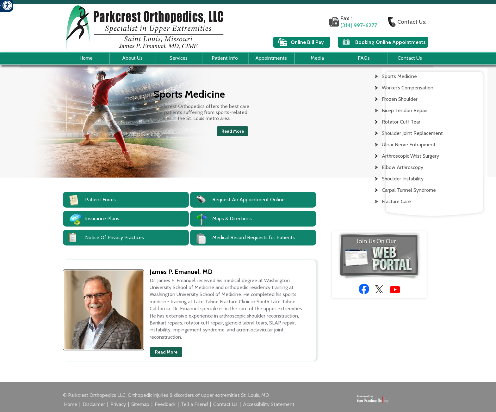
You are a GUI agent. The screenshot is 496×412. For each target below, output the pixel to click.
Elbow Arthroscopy (402, 167)
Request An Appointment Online (248, 200)
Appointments (271, 58)
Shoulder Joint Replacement (412, 133)
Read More (232, 131)
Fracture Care (396, 201)
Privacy (118, 404)
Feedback (166, 404)
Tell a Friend (195, 404)
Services (179, 58)
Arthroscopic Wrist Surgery (410, 156)
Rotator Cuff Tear (401, 122)
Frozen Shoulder (400, 99)
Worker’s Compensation (407, 88)
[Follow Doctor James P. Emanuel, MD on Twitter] (379, 288)
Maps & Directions (232, 218)
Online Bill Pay (307, 42)
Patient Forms (100, 200)
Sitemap (141, 404)
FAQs (363, 58)
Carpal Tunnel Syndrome (409, 190)
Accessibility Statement (268, 404)
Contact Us (410, 58)
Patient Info (225, 58)
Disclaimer (94, 404)
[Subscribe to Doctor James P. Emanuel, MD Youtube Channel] (394, 289)
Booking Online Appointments (390, 42)
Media (317, 58)
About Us (132, 58)
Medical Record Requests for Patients (253, 237)
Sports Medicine (399, 76)
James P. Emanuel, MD (181, 272)
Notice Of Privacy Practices (114, 237)
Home (86, 58)
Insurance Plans (102, 218)
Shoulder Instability (403, 179)
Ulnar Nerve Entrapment (409, 145)
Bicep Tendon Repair (404, 110)
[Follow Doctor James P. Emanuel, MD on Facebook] (363, 288)
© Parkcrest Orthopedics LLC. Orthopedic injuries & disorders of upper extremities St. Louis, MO (166, 395)
